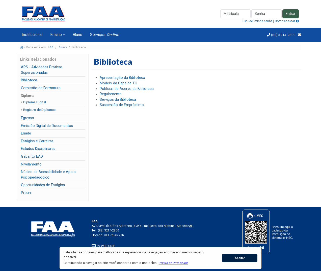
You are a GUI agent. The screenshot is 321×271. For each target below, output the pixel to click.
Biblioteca (29, 80)
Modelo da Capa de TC (118, 83)
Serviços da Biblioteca (118, 99)
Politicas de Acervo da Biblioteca (127, 89)
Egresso (27, 118)
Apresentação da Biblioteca (122, 78)
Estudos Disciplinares (38, 149)
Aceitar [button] (240, 258)
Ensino (56, 34)
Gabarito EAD (32, 156)
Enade (26, 133)
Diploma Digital (34, 102)
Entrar (291, 14)
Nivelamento (31, 164)
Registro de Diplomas (39, 110)
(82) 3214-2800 (283, 35)
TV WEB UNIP (103, 246)
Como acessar (287, 21)
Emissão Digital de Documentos (47, 126)
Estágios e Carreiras (37, 141)
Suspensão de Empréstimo (122, 105)
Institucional (32, 34)
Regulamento (111, 94)
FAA (50, 47)
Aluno (77, 34)
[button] (173, 263)
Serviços (104, 34)
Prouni (26, 193)
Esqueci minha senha (258, 21)
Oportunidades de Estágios (43, 185)
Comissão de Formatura (41, 88)
